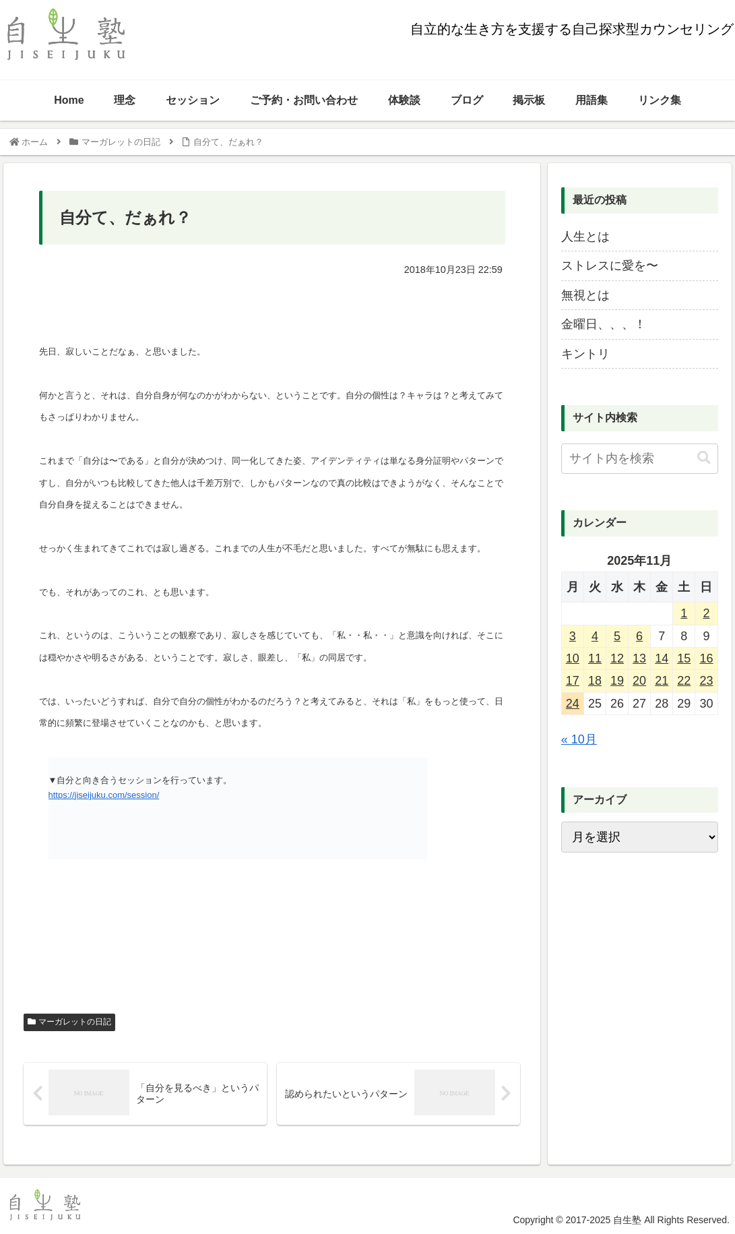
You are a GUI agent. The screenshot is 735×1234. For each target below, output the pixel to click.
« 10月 (579, 739)
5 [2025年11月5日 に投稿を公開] (617, 636)
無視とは (585, 295)
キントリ (585, 354)
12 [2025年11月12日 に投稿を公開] (617, 658)
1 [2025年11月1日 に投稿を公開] (683, 613)
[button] (704, 458)
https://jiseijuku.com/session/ (104, 795)
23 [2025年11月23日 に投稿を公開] (706, 680)
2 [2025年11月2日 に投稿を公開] (706, 613)
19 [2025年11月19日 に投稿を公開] (617, 680)
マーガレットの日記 (69, 1021)
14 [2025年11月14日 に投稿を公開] (661, 658)
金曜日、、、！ (603, 324)
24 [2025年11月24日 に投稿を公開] (572, 703)
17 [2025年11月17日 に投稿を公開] (572, 680)
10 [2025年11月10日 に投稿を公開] (572, 658)
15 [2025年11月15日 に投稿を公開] (684, 658)
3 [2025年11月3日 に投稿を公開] (572, 636)
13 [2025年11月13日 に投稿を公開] (639, 658)
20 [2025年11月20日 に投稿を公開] (639, 680)
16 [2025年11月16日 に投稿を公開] (706, 658)
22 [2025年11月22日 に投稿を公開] (684, 680)
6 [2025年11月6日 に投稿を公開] (639, 636)
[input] (639, 458)
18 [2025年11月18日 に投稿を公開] (595, 680)
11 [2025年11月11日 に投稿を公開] (595, 658)
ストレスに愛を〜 (609, 265)
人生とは (585, 236)
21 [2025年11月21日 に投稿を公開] (661, 680)
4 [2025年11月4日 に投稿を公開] (595, 636)
